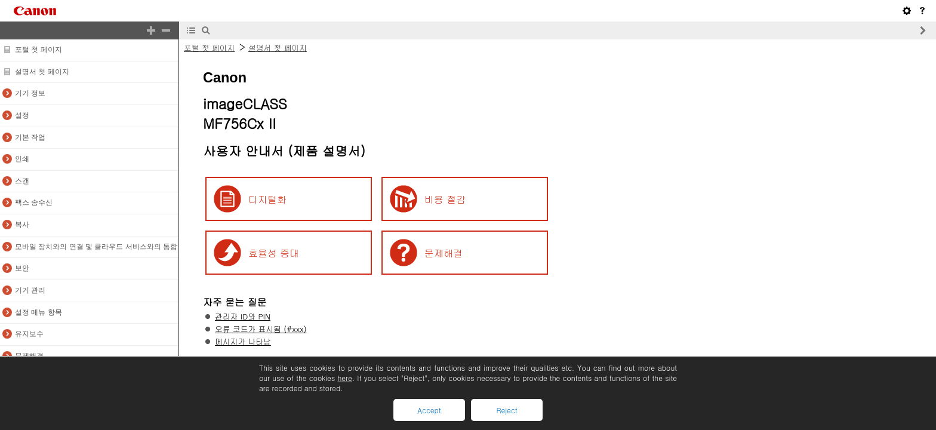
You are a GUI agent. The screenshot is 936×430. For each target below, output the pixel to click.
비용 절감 (445, 199)
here (344, 378)
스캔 (22, 181)
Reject (506, 410)
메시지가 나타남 (243, 341)
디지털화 (267, 199)
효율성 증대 (273, 253)
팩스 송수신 (34, 202)
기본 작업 (30, 137)
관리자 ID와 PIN (242, 316)
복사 (22, 224)
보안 (22, 268)
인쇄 (22, 159)
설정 (22, 115)
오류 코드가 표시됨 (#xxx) (261, 328)
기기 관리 (30, 290)
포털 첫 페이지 (38, 49)
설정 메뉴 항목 (38, 312)
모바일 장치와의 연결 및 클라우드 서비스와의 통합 (96, 246)
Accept (429, 410)
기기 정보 (30, 93)
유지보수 (29, 334)
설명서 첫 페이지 (42, 71)
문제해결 (29, 356)
